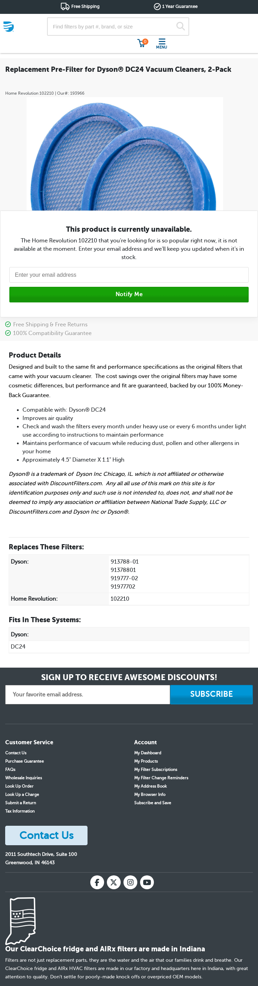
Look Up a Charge (22, 794)
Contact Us (15, 753)
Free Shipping (85, 6)
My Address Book (150, 786)
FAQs (10, 769)
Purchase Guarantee (24, 761)
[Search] (180, 26)
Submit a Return (20, 802)
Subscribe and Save (152, 802)
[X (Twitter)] (114, 882)
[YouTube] (147, 882)
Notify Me (129, 294)
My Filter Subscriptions (155, 769)
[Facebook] (97, 882)
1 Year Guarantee (179, 6)
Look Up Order (19, 786)
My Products (146, 761)
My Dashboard (147, 753)
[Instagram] (130, 882)
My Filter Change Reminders (161, 777)
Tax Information (20, 811)
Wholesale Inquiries (23, 777)
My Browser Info (149, 794)
